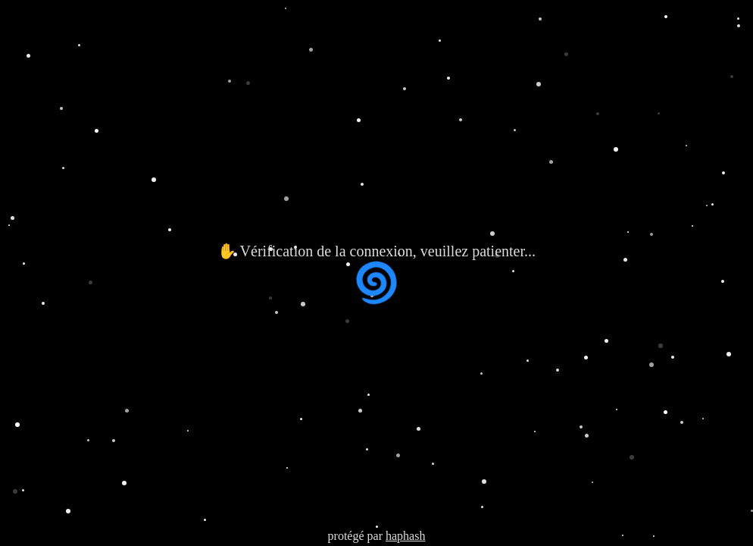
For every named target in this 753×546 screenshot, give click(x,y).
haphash (405, 535)
